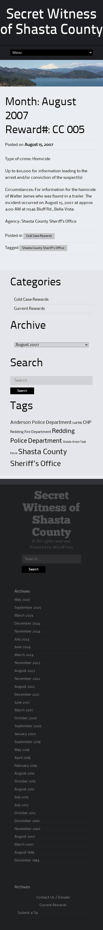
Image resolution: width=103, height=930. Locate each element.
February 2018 (25, 766)
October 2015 (25, 781)
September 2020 (27, 726)
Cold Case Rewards (39, 236)
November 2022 (27, 679)
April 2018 (22, 758)
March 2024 (23, 655)
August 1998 (24, 852)
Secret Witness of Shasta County (51, 514)
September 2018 (27, 742)
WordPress (63, 547)
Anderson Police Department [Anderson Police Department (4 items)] (40, 422)
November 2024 (27, 631)
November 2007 (27, 829)
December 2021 (26, 694)
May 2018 (21, 750)
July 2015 (21, 797)
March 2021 (23, 710)
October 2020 (25, 718)
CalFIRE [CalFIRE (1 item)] (77, 423)
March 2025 (23, 615)
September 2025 (27, 607)
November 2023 (27, 663)
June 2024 (22, 647)
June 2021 (22, 702)
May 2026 (22, 600)
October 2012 (25, 813)
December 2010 (26, 821)
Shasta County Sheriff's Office (43, 248)
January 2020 (25, 734)
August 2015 (24, 789)
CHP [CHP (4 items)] (87, 422)
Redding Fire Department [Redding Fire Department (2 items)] (30, 432)
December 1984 (26, 860)
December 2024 (27, 623)
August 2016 (24, 773)
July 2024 (21, 639)
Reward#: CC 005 (45, 130)
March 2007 (24, 844)
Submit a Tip (28, 913)
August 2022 (24, 686)
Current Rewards (29, 309)
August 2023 (24, 671)
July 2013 (21, 805)
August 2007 (24, 836)
